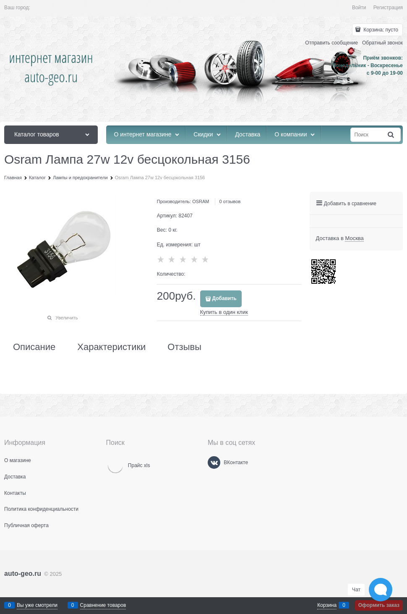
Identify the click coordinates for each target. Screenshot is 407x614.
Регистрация (388, 7)
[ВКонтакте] (214, 462)
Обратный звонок (382, 43)
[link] (354, 238)
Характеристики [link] (111, 347)
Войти (359, 7)
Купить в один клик (224, 312)
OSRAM (200, 201)
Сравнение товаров (103, 605)
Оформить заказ (378, 605)
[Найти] (391, 134)
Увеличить (66, 317)
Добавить (224, 298)
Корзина (327, 605)
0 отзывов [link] (230, 201)
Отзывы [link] (184, 347)
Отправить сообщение (331, 43)
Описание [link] (34, 347)
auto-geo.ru (22, 573)
